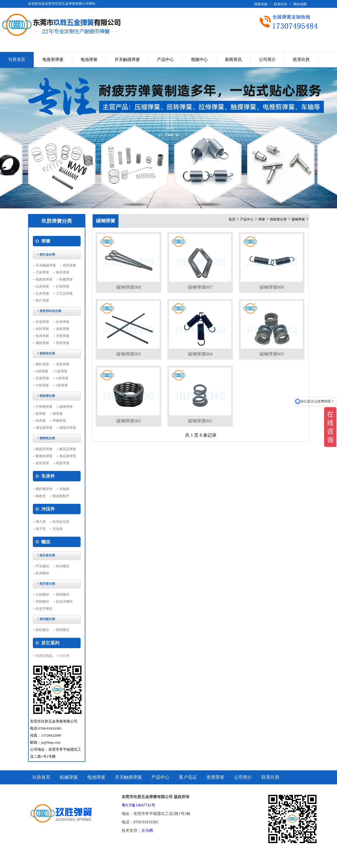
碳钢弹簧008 (128, 287)
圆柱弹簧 (42, 364)
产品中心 (165, 59)
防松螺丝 (42, 630)
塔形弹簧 (62, 364)
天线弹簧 (62, 336)
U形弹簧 (61, 371)
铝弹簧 (41, 421)
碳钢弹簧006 (271, 287)
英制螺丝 (62, 594)
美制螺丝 (42, 602)
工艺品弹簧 (64, 293)
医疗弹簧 (42, 300)
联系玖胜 (280, 4)
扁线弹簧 (42, 343)
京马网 (147, 830)
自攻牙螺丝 (44, 609)
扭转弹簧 (42, 329)
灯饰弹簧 (62, 286)
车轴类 (64, 489)
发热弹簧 (42, 463)
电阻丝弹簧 (67, 428)
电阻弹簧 (62, 463)
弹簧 (261, 219)
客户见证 (188, 777)
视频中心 (199, 59)
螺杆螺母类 (44, 489)
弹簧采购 (261, 4)
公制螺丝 (42, 594)
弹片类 (41, 522)
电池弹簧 (89, 59)
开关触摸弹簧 (127, 59)
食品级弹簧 (67, 456)
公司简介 (267, 59)
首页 (232, 219)
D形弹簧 (42, 371)
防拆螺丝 (62, 630)
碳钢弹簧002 (128, 420)
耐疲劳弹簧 (44, 449)
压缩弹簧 (42, 322)
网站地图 (300, 4)
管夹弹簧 (69, 265)
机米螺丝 (42, 573)
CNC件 (64, 656)
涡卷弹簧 (62, 329)
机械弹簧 (66, 279)
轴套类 (41, 496)
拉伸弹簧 (62, 322)
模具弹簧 (62, 272)
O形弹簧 (62, 378)
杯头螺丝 (62, 566)
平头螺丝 (42, 566)
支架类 (58, 529)
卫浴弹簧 (42, 272)
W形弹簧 (42, 385)
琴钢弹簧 (59, 421)
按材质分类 (278, 219)
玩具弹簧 (42, 286)
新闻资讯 (233, 59)
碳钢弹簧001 (200, 420)
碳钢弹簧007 (200, 287)
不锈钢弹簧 (44, 407)
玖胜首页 (16, 59)
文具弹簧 (42, 293)
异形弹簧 (62, 343)
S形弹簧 (62, 385)
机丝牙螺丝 (64, 602)
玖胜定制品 (44, 656)
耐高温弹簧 (67, 449)
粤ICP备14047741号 (138, 805)
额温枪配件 (61, 496)
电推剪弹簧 (52, 59)
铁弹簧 (41, 414)
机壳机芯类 (61, 522)
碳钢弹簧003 (271, 354)
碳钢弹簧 (66, 407)
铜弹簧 (58, 414)
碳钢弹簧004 (200, 354)
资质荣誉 (215, 777)
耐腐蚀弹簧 (44, 456)
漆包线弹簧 (44, 428)
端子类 (41, 529)
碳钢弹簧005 (128, 354)
